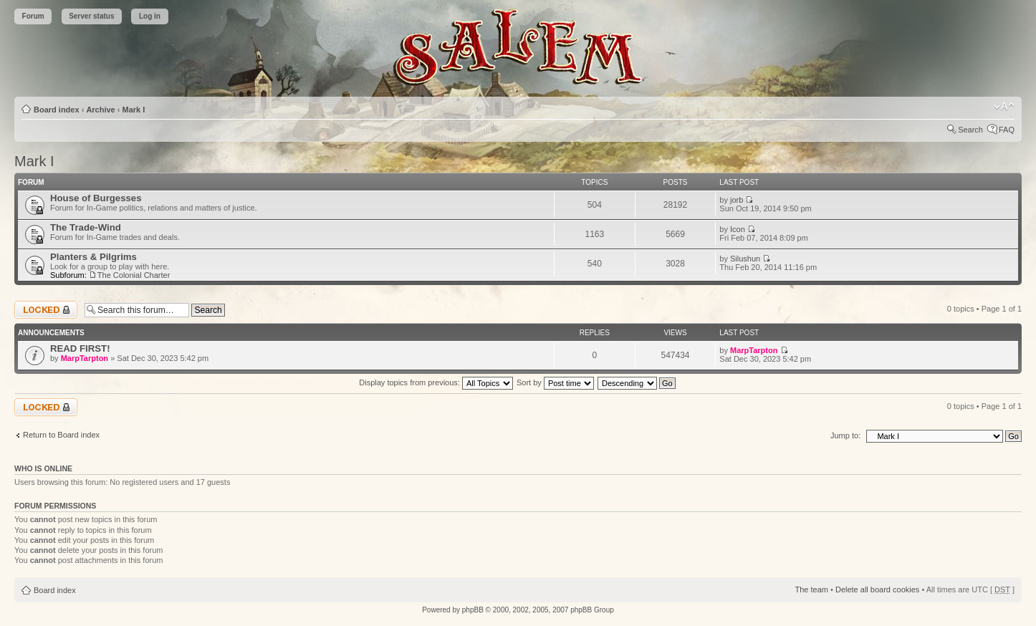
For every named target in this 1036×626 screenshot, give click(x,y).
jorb (736, 200)
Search (970, 129)
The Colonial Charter (134, 275)
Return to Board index (61, 434)
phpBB (473, 610)
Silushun (745, 258)
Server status (91, 16)
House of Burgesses (96, 198)
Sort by (555, 382)
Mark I (134, 109)
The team (811, 589)
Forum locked (45, 310)
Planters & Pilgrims (93, 256)
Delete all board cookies (877, 589)
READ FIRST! (80, 348)
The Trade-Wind (85, 227)
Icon (737, 229)
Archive (100, 109)
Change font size (1004, 106)
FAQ (1007, 129)
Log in (149, 16)
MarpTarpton (84, 358)
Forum (33, 16)
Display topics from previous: (436, 382)
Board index (57, 109)
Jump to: (845, 435)
